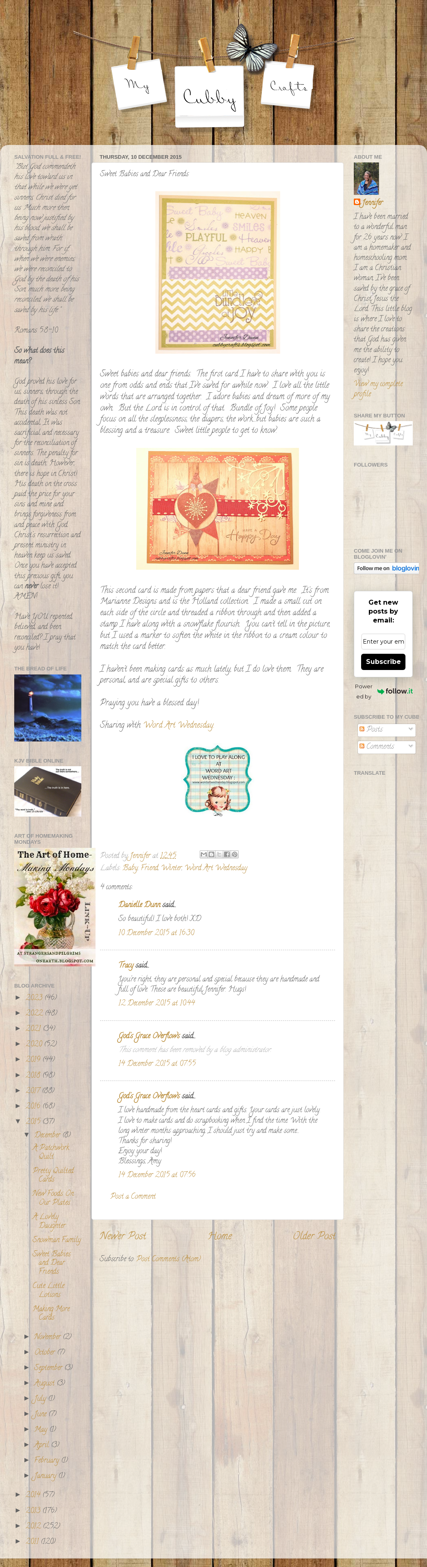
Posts (371, 730)
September (49, 1368)
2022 (35, 1014)
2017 (34, 1091)
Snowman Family (57, 1240)
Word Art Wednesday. (177, 726)
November (48, 1337)
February (47, 1461)
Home (219, 1237)
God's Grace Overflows (149, 1036)
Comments (376, 747)
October (45, 1353)
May (41, 1430)
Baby (130, 868)
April (42, 1445)
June (41, 1414)
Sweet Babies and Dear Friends (52, 1263)
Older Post (314, 1237)
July (41, 1399)
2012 (34, 1526)
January (46, 1476)
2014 (34, 1495)
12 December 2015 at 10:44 (156, 1003)
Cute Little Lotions (48, 1291)
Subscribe (383, 662)
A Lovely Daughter (49, 1222)
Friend (149, 868)
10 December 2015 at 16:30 (156, 933)
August (45, 1384)
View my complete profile (378, 389)
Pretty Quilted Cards (53, 1176)
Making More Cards (51, 1314)
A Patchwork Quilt (51, 1153)
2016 (34, 1107)
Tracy (125, 966)
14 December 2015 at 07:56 (157, 1175)
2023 (35, 998)
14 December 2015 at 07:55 (157, 1064)
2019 (34, 1060)
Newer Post (123, 1237)
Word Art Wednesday (216, 868)
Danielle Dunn (139, 905)
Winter (171, 868)
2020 (35, 1044)
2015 (34, 1122)
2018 (34, 1076)
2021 (34, 1029)
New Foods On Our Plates (53, 1199)
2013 (34, 1511)
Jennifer (372, 204)
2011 (33, 1542)
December (48, 1135)
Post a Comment (133, 1197)
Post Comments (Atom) (168, 1259)
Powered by (384, 691)
